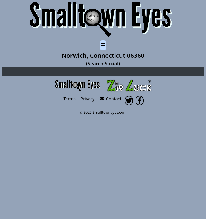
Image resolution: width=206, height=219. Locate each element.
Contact (111, 99)
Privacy (88, 99)
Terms (70, 99)
